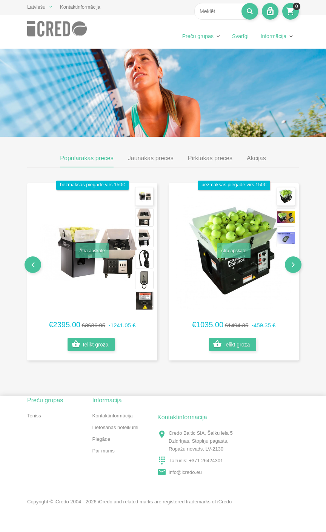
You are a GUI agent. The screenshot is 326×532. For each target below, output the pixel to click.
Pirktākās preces (210, 158)
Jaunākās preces (151, 158)
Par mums (103, 451)
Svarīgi (240, 36)
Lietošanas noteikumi (115, 427)
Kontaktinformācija (80, 7)
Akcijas (256, 158)
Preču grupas (198, 36)
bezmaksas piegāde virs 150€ (92, 184)
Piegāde (101, 439)
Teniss (34, 416)
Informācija (273, 36)
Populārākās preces (86, 158)
